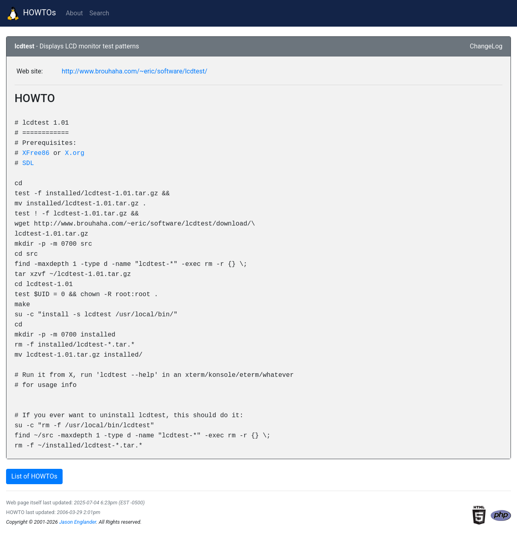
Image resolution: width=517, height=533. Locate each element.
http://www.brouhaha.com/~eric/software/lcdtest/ (135, 71)
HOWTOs (31, 13)
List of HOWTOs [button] (34, 476)
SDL (28, 163)
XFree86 (35, 152)
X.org (74, 152)
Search (99, 13)
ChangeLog (486, 46)
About (74, 13)
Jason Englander (77, 522)
